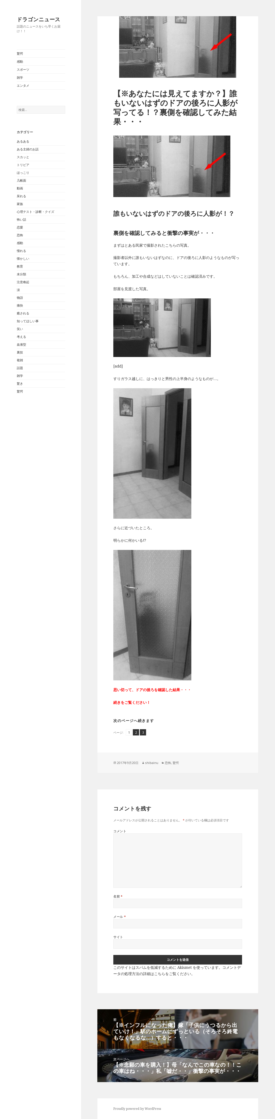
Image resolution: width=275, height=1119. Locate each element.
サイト (118, 937)
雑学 (20, 77)
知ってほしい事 (28, 321)
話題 (20, 368)
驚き (20, 383)
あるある (23, 141)
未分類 (21, 274)
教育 (20, 266)
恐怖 (20, 235)
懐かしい (23, 258)
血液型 (21, 344)
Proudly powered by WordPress (137, 1109)
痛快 (20, 305)
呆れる (21, 196)
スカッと (23, 157)
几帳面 (21, 180)
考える (21, 337)
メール (119, 917)
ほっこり (23, 172)
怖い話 (21, 219)
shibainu (151, 763)
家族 (20, 204)
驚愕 (20, 53)
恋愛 (20, 227)
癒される (23, 313)
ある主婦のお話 (28, 149)
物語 (20, 297)
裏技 (20, 352)
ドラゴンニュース (38, 19)
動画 (20, 188)
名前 (118, 896)
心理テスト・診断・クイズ (35, 212)
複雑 (20, 360)
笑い (20, 329)
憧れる (21, 251)
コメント (119, 831)
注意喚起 (23, 282)
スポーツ (23, 69)
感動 (20, 61)
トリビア (23, 165)
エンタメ (23, 85)
